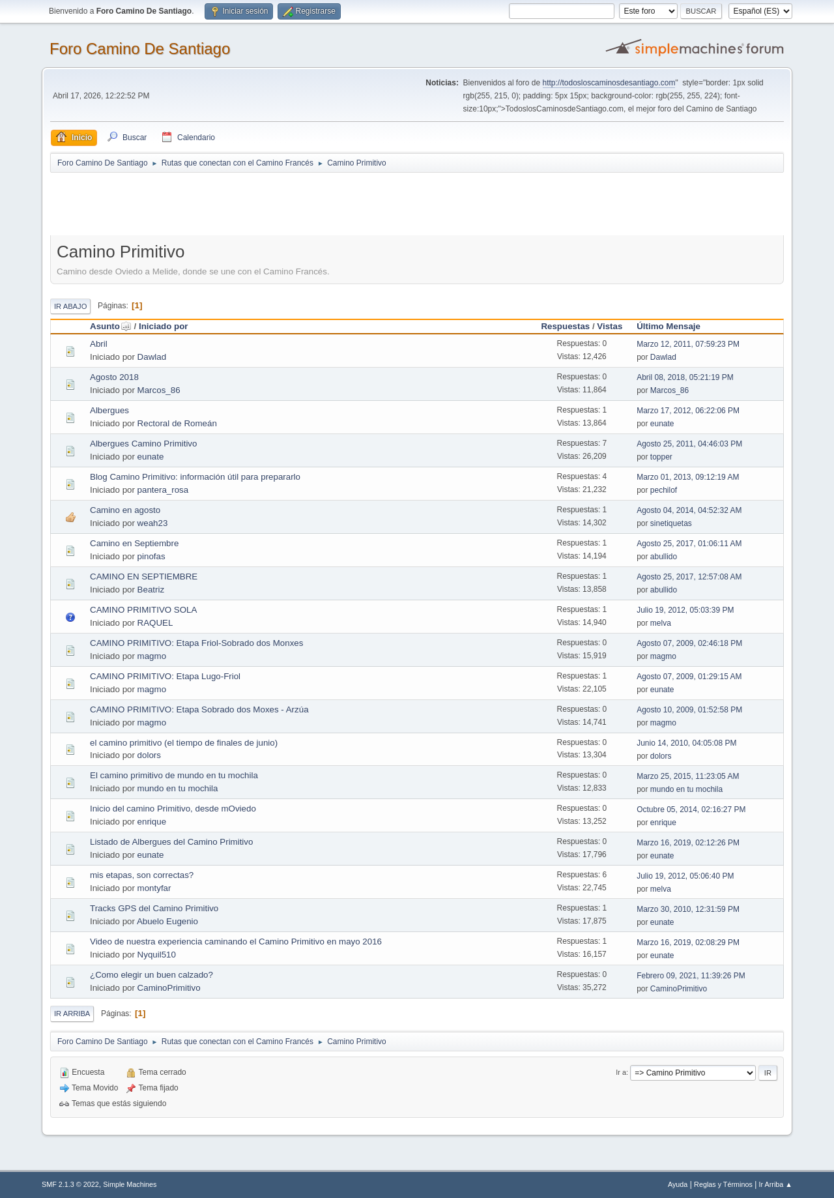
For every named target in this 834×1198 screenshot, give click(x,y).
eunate (662, 423)
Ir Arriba (72, 1013)
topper (661, 456)
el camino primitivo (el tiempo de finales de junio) (184, 743)
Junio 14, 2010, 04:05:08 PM (686, 743)
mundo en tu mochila (177, 788)
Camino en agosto (125, 510)
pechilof (663, 490)
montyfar (154, 888)
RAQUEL (155, 623)
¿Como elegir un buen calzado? (151, 975)
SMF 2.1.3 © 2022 (70, 1184)
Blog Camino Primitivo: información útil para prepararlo (195, 477)
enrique (151, 821)
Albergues (109, 410)
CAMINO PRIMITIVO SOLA (143, 610)
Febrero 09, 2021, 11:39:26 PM (691, 975)
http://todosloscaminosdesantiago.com (609, 82)
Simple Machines (129, 1184)
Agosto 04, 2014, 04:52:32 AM (689, 510)
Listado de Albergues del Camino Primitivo (171, 842)
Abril (99, 344)
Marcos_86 (158, 390)
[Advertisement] (279, 203)
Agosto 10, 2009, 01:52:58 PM (689, 709)
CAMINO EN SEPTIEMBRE (143, 576)
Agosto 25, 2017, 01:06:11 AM (689, 543)
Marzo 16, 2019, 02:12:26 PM (688, 842)
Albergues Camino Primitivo (143, 443)
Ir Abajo (70, 306)
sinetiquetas (671, 523)
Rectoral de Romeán (177, 423)
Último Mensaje (668, 326)
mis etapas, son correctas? (142, 875)
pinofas (151, 556)
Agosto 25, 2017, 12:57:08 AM (689, 576)
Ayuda (677, 1184)
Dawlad (151, 357)
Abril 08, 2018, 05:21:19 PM (685, 377)
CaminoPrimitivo (169, 988)
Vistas (609, 326)
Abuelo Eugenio (167, 921)
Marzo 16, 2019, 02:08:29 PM (688, 942)
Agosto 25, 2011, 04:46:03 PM (689, 443)
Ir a (621, 1072)
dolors (149, 755)
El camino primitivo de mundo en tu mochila (174, 775)
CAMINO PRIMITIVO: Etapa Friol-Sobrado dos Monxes (196, 643)
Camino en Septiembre (134, 543)
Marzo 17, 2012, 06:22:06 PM (688, 410)
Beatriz (150, 589)
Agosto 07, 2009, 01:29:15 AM (689, 676)
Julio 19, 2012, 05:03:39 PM (685, 610)
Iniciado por (163, 326)
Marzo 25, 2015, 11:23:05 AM (688, 776)
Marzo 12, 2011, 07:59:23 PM (688, 344)
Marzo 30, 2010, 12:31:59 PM (688, 909)
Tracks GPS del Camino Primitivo (154, 908)
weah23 (152, 523)
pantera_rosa (163, 490)
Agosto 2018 (114, 377)
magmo (151, 656)
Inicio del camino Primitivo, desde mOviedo (173, 808)
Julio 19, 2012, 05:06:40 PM (685, 876)
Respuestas (565, 326)
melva (660, 623)
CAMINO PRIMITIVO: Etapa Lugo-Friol (165, 676)
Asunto (111, 326)
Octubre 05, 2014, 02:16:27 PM (691, 809)
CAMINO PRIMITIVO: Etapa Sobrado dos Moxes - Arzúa (199, 709)
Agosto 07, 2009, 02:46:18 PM (689, 643)
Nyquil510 (156, 954)
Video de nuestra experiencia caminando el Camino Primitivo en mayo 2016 (236, 941)
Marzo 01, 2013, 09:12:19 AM (688, 477)
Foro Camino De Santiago (140, 48)
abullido (663, 556)
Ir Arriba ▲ (775, 1184)
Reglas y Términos (723, 1184)
